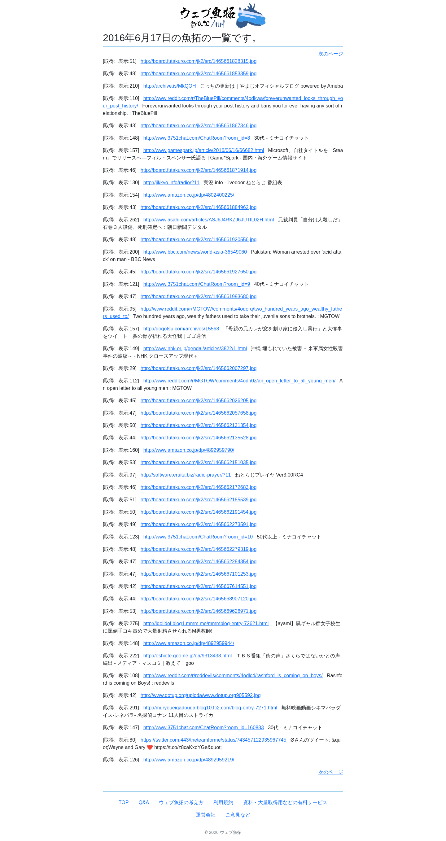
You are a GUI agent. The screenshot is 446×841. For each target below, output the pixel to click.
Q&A (143, 802)
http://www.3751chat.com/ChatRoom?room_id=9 (196, 284)
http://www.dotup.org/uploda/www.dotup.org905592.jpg (201, 695)
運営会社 (206, 814)
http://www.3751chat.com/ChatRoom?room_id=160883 (203, 727)
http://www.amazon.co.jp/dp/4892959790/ (188, 450)
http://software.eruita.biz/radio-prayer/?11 (186, 474)
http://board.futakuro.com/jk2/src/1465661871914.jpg (198, 170)
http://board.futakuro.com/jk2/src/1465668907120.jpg (198, 598)
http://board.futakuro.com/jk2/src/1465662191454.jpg (198, 512)
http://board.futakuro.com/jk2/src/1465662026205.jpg (198, 400)
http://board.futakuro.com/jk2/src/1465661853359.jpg (198, 73)
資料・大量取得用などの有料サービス (285, 802)
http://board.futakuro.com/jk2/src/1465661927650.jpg (198, 271)
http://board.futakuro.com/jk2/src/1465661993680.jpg (198, 296)
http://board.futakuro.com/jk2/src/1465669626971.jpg (198, 611)
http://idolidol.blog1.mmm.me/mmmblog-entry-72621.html (206, 623)
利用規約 (223, 802)
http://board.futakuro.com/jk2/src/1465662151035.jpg (198, 462)
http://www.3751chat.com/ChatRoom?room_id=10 (198, 536)
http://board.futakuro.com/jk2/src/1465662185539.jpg (198, 499)
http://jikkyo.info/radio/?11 (171, 182)
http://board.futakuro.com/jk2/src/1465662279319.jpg (198, 549)
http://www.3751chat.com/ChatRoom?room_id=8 (196, 138)
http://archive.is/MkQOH (169, 86)
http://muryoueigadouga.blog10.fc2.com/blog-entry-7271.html (210, 707)
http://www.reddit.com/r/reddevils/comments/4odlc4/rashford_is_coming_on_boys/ (233, 675)
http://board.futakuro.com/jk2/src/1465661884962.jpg (198, 207)
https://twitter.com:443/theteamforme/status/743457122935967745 (213, 740)
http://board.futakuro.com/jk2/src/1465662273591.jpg (198, 524)
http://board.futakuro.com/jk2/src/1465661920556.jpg (198, 239)
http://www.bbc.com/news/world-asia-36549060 (195, 252)
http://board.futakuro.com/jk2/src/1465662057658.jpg (198, 413)
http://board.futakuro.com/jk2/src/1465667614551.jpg (198, 586)
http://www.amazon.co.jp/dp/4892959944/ (188, 643)
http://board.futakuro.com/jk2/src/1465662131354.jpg (198, 425)
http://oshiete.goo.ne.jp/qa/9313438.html (187, 655)
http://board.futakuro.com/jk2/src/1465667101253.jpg (198, 574)
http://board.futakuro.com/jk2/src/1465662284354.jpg (198, 561)
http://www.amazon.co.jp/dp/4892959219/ (188, 759)
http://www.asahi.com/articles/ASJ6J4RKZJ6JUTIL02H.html (208, 219)
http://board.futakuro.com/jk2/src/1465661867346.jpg (198, 125)
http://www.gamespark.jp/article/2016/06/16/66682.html (203, 150)
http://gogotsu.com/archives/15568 (181, 328)
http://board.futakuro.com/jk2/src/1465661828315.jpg (198, 61)
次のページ (330, 53)
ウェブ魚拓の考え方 (181, 802)
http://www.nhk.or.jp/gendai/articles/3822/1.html (195, 348)
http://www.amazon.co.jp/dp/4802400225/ (188, 195)
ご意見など (237, 814)
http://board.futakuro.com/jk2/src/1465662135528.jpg (198, 437)
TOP (124, 802)
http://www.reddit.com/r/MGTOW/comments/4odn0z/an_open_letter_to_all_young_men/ (239, 380)
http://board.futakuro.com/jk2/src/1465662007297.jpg (198, 368)
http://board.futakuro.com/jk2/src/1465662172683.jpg (198, 487)
